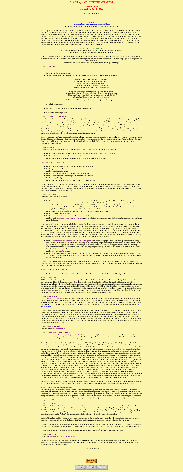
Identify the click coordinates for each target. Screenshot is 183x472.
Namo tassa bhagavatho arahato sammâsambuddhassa (91, 24)
